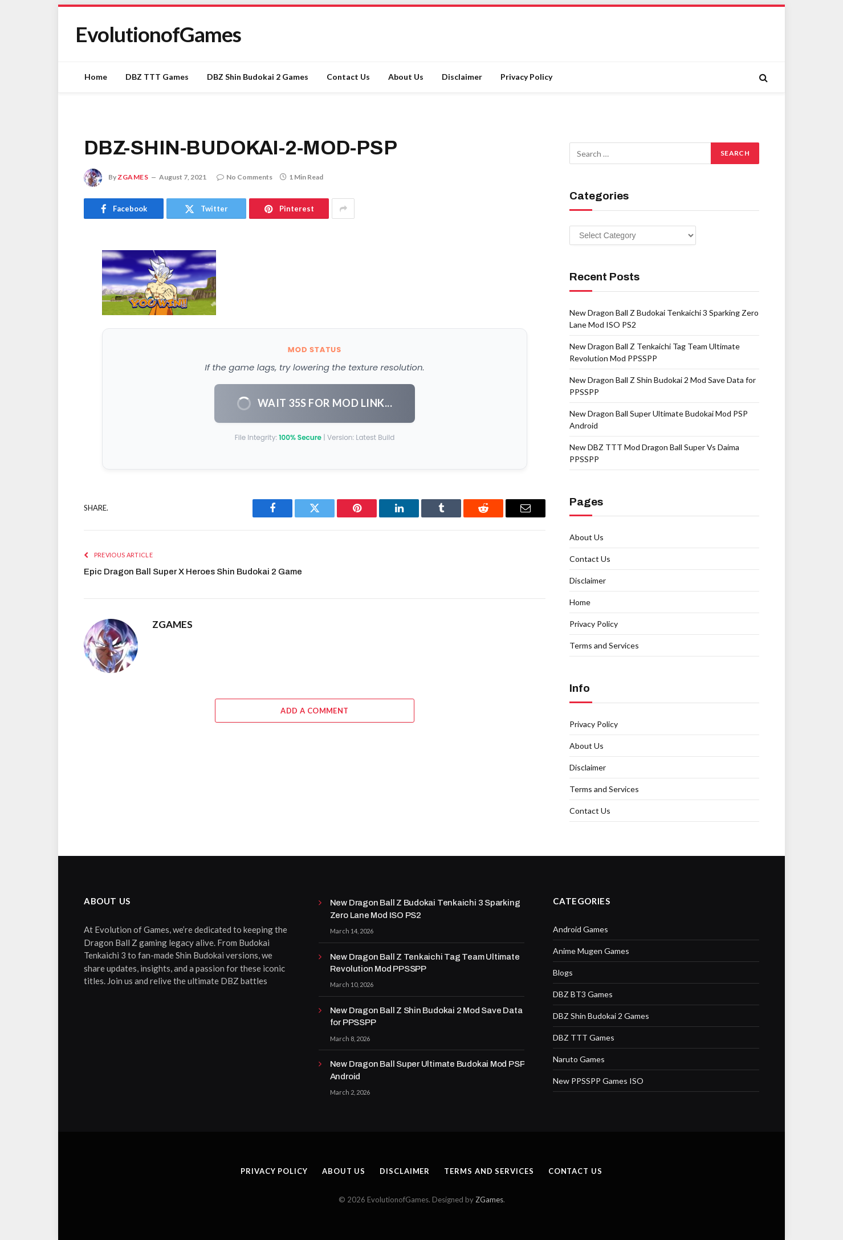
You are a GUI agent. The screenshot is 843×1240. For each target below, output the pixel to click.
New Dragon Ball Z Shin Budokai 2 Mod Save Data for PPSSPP (426, 1016)
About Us (405, 76)
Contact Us (348, 76)
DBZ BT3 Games (583, 994)
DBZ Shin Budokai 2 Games (257, 76)
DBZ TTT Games (157, 76)
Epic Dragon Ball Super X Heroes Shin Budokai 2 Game (193, 571)
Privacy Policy (526, 76)
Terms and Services (604, 645)
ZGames (489, 1199)
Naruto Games (579, 1059)
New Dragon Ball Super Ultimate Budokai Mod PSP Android (427, 1069)
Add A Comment (314, 710)
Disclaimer (462, 76)
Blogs (563, 972)
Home (95, 76)
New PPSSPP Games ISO (598, 1081)
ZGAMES (133, 177)
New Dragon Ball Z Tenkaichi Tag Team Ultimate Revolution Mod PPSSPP (425, 962)
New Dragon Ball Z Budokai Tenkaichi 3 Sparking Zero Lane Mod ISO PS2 (425, 908)
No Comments (244, 177)
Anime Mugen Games (591, 951)
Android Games (580, 929)
